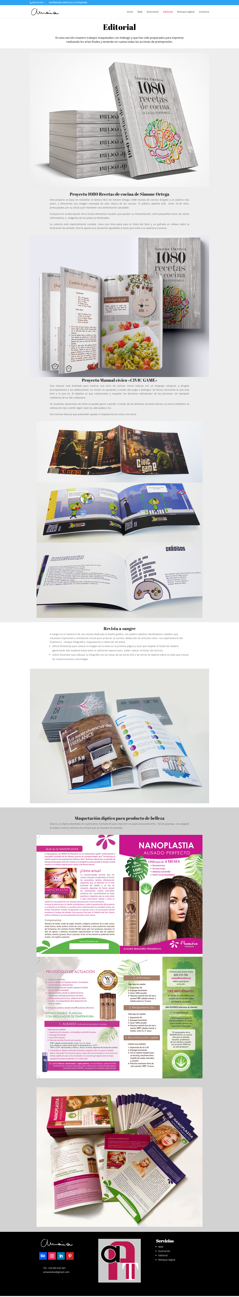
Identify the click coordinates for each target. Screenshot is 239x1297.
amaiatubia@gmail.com (56, 1272)
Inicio (130, 12)
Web (139, 12)
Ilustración (153, 12)
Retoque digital (186, 12)
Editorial (168, 12)
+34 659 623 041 (57, 1268)
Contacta (204, 12)
